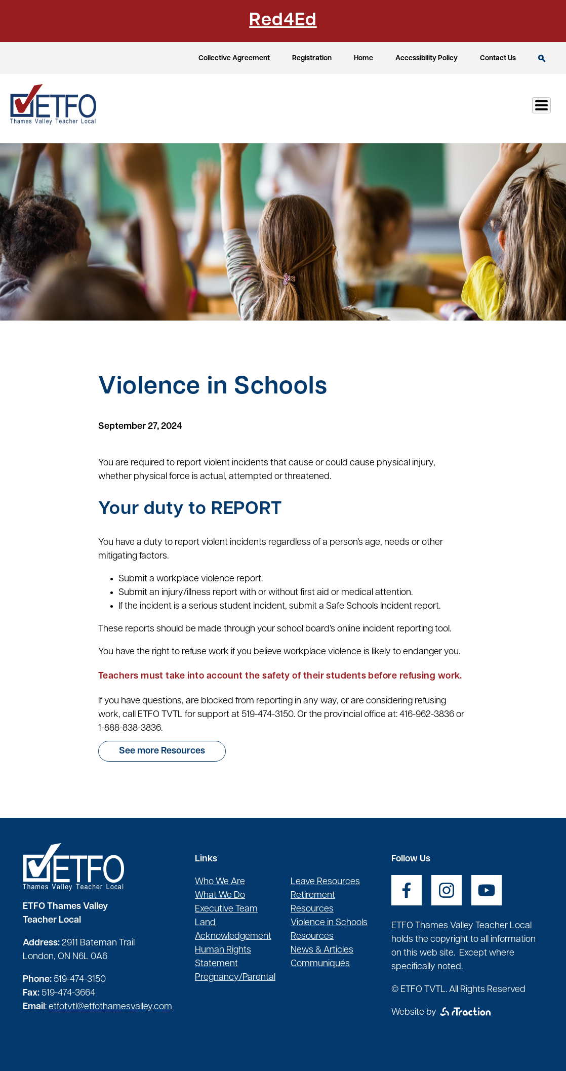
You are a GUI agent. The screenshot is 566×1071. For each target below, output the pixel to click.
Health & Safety (378, 108)
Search (542, 58)
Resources (302, 108)
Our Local (239, 108)
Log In (530, 108)
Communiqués (320, 964)
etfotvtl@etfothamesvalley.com (110, 1007)
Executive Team (226, 909)
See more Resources (162, 751)
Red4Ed (282, 21)
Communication (464, 108)
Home (363, 58)
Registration (312, 58)
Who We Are (220, 882)
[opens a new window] (406, 890)
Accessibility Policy (426, 58)
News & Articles (322, 950)
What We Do (220, 895)
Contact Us (498, 58)
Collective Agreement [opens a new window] (234, 58)
